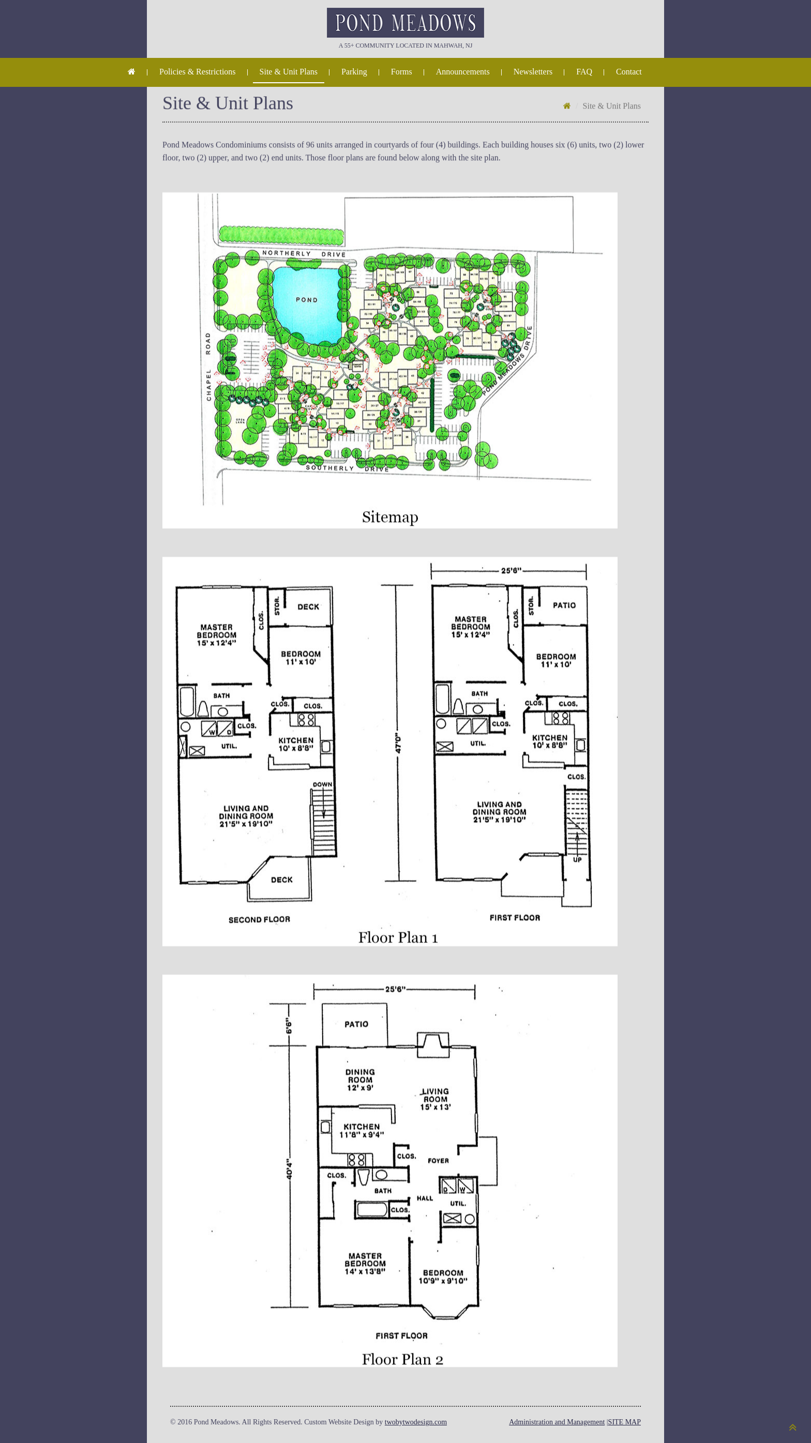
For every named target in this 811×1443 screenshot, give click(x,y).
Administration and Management (557, 1422)
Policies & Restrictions (197, 71)
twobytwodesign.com (416, 1422)
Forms (401, 71)
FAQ (584, 71)
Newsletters (533, 71)
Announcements (463, 71)
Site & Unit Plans (289, 71)
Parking (354, 71)
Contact (629, 71)
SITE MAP (624, 1422)
